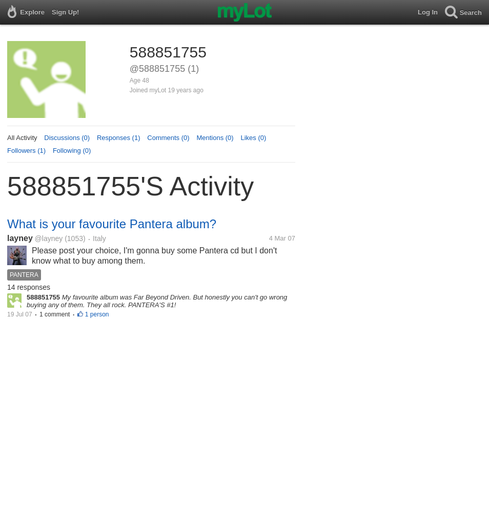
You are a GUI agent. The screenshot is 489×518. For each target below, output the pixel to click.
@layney (49, 238)
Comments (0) (168, 138)
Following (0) (72, 150)
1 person (97, 314)
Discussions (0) (67, 138)
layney (20, 238)
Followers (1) (26, 150)
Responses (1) (118, 138)
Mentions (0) (214, 138)
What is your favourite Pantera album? (111, 224)
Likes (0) (253, 138)
